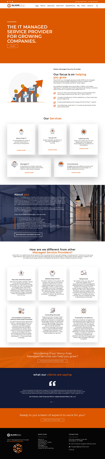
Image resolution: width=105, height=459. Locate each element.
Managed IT (42, 445)
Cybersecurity (42, 441)
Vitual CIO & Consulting (45, 448)
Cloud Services (43, 447)
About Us (41, 439)
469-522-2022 (91, 444)
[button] (12, 46)
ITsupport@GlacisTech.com (80, 447)
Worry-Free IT (42, 444)
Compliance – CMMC (45, 442)
